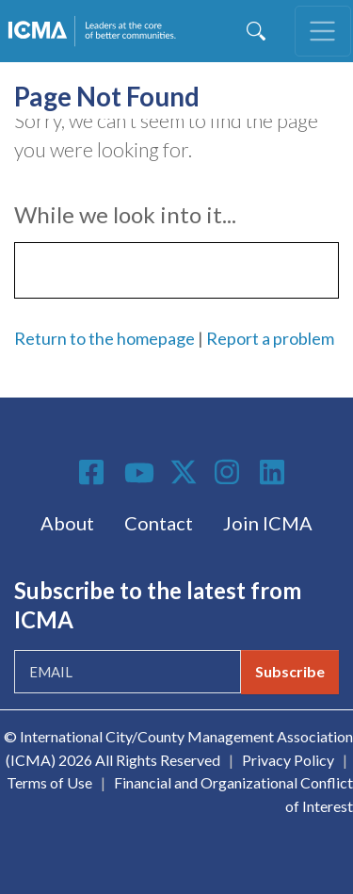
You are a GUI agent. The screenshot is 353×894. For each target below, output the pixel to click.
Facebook (94, 472)
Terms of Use (49, 782)
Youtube (139, 474)
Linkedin (275, 472)
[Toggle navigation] (323, 31)
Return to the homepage (104, 338)
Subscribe (290, 671)
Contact (158, 523)
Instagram (230, 472)
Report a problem (270, 338)
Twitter (184, 472)
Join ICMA (268, 523)
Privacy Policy (288, 760)
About (67, 523)
